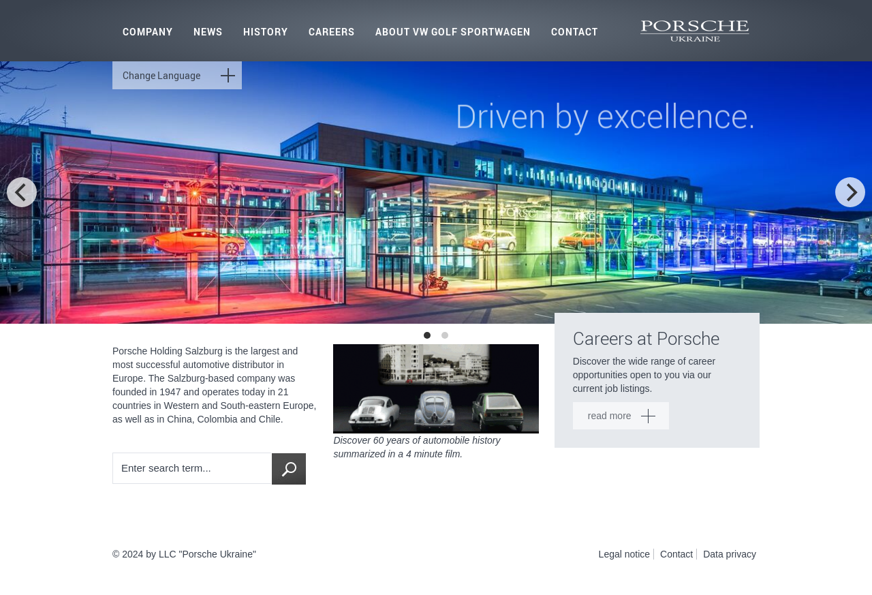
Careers (332, 31)
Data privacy (729, 554)
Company (148, 31)
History (265, 31)
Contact (574, 31)
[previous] (22, 192)
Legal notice (625, 554)
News (208, 31)
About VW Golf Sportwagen (453, 31)
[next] (850, 192)
